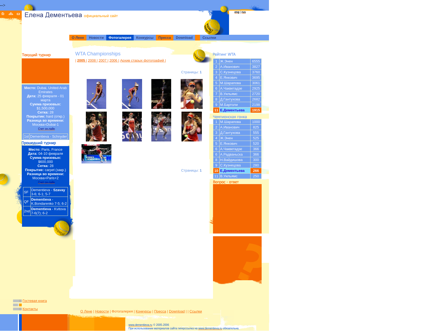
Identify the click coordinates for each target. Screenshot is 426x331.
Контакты (30, 309)
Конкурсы (143, 311)
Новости (102, 311)
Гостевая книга (35, 301)
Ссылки (196, 311)
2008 (92, 60)
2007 (103, 60)
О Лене (86, 311)
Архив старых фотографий (142, 60)
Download (177, 311)
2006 (113, 60)
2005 (81, 60)
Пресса (160, 311)
